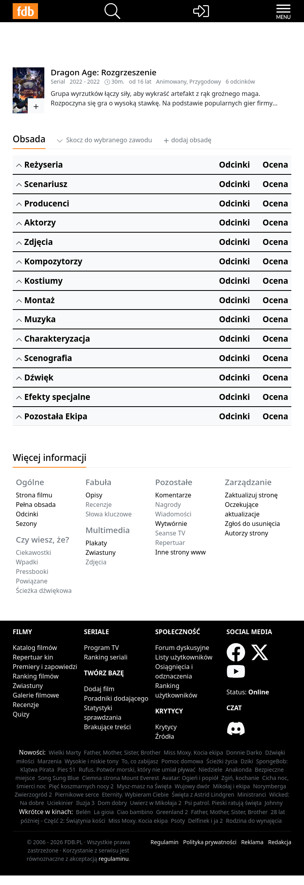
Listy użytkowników (184, 657)
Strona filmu (34, 495)
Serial (58, 81)
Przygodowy (205, 81)
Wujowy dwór (192, 786)
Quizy (21, 714)
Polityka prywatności (210, 842)
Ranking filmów (36, 676)
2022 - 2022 (85, 81)
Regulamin (164, 842)
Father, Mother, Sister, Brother (122, 752)
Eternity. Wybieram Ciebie (135, 794)
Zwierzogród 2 (33, 794)
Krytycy (166, 727)
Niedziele (210, 769)
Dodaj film (99, 688)
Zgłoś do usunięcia (252, 523)
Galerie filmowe (36, 695)
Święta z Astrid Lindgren (203, 794)
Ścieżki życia (222, 761)
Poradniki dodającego (116, 698)
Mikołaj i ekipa (231, 786)
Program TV (101, 647)
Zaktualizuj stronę (251, 495)
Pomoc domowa (182, 761)
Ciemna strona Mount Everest (120, 778)
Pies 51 (66, 769)
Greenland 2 (172, 812)
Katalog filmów (35, 647)
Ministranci (252, 794)
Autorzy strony (246, 533)
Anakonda (238, 769)
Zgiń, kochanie (240, 778)
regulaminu (114, 858)
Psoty (178, 820)
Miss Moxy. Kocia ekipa (193, 752)
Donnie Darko (244, 752)
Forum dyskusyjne (182, 647)
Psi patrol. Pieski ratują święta (223, 803)
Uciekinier (60, 803)
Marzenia (50, 761)
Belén (83, 812)
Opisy (94, 495)
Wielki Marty (65, 752)
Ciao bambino (135, 812)
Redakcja (279, 842)
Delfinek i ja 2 (205, 820)
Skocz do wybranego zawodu (104, 140)
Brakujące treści (107, 727)
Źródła (164, 736)
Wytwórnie (171, 523)
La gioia (104, 812)
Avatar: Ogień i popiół (190, 778)
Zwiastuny (101, 552)
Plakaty (96, 543)
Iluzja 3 (85, 803)
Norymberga (269, 786)
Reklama (252, 842)
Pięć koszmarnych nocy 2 (81, 786)
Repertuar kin (33, 657)
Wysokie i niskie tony (91, 761)
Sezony (26, 523)
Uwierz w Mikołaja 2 (155, 803)
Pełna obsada (36, 504)
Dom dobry (112, 803)
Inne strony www (180, 552)
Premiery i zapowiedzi (45, 666)
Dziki (247, 761)
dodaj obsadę (187, 140)
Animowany (171, 81)
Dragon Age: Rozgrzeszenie (103, 72)
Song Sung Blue (58, 778)
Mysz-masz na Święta (144, 786)
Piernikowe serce (77, 794)
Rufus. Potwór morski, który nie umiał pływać (137, 769)
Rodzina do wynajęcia (254, 820)
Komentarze (173, 495)
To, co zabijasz (140, 761)
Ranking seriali (105, 657)
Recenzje (26, 704)
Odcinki (27, 514)
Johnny (273, 803)
